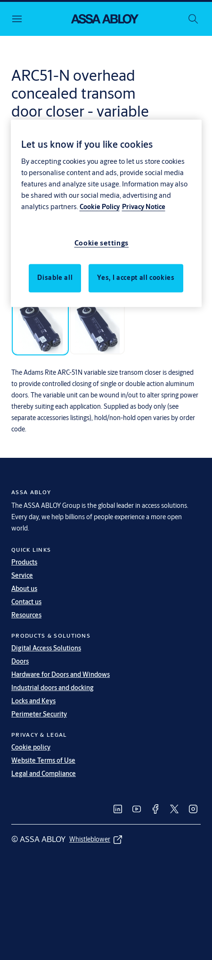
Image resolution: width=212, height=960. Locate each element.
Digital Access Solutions (46, 648)
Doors (20, 661)
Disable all (55, 277)
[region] (106, 213)
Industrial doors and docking (52, 687)
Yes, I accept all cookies (135, 277)
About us (24, 588)
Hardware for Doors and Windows (60, 674)
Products (24, 562)
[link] (117, 809)
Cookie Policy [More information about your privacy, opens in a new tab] (100, 206)
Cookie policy (30, 747)
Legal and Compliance (43, 773)
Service (22, 575)
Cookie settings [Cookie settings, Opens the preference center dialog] (101, 242)
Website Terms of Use (43, 760)
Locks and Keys (33, 701)
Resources (26, 615)
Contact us (26, 602)
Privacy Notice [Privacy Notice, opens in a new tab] (143, 206)
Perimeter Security (39, 714)
